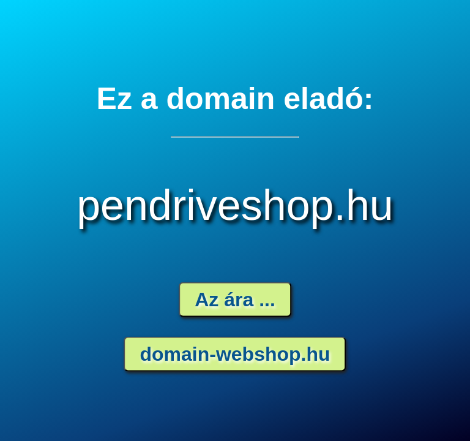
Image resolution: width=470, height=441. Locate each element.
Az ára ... (235, 299)
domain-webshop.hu (235, 354)
